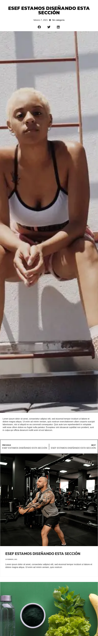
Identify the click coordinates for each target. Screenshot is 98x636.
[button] (39, 27)
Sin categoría (58, 20)
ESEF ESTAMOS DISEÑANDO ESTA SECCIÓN (42, 553)
